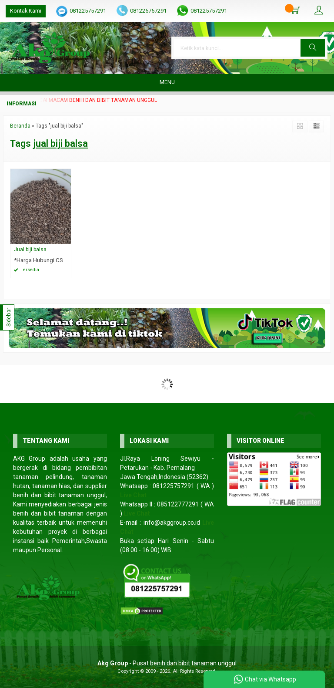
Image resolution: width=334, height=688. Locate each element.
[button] (313, 48)
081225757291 (88, 10)
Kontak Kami (25, 10)
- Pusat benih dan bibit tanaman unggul (167, 663)
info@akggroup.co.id (172, 522)
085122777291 (178, 504)
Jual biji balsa (30, 249)
